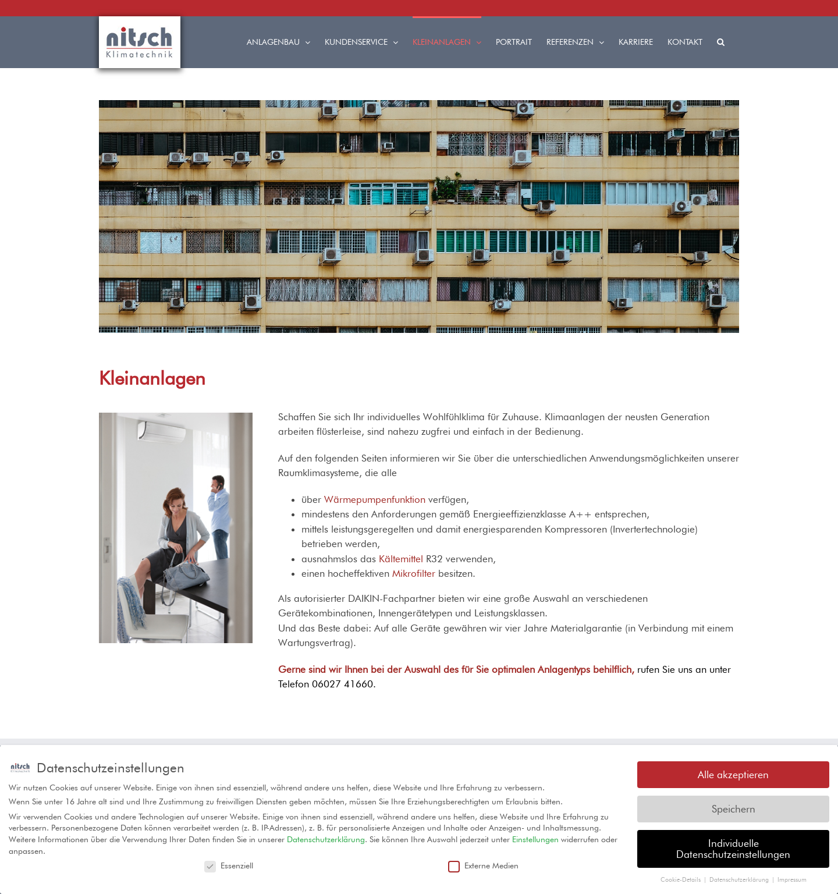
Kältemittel (401, 559)
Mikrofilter (413, 573)
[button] (721, 40)
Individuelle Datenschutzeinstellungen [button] (733, 846)
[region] (419, 216)
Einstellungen (535, 837)
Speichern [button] (733, 807)
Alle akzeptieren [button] (733, 773)
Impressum (792, 877)
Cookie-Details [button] (681, 877)
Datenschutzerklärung (326, 837)
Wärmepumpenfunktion (374, 499)
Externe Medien (483, 863)
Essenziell (228, 863)
